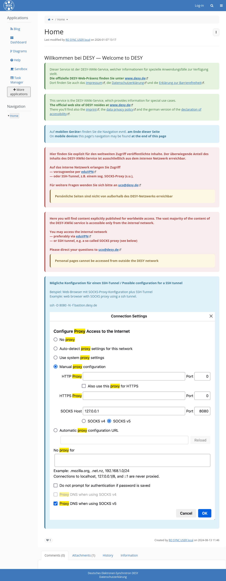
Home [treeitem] (14, 116)
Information (129, 555)
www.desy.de (135, 78)
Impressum (94, 83)
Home (61, 19)
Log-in (199, 5)
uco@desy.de (128, 185)
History (108, 555)
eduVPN (87, 172)
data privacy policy (119, 109)
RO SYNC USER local (77, 40)
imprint (91, 109)
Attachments (83, 555)
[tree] (19, 115)
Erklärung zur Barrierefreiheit (180, 83)
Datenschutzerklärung (128, 83)
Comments (55, 555)
